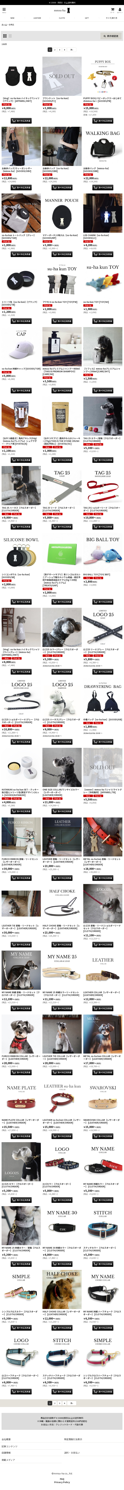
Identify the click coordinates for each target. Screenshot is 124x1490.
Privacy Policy (62, 1482)
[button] (4, 10)
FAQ (62, 1478)
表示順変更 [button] (111, 36)
